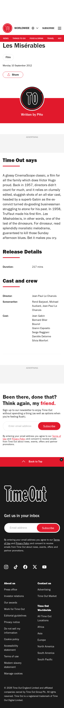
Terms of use (11, 656)
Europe (42, 640)
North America (46, 646)
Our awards (10, 603)
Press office (10, 590)
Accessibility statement (11, 648)
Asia (40, 633)
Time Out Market (47, 596)
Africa (41, 627)
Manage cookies (13, 674)
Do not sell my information (12, 631)
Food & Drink (36, 39)
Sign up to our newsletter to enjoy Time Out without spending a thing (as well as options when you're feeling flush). (31, 413)
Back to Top (32, 462)
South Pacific (45, 659)
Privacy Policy (18, 439)
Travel (50, 39)
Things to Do (19, 39)
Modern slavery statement (13, 665)
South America (46, 653)
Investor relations (14, 596)
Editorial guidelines (15, 616)
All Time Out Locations (45, 618)
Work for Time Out (14, 609)
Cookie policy (11, 639)
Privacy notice (12, 622)
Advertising (44, 590)
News (6, 39)
